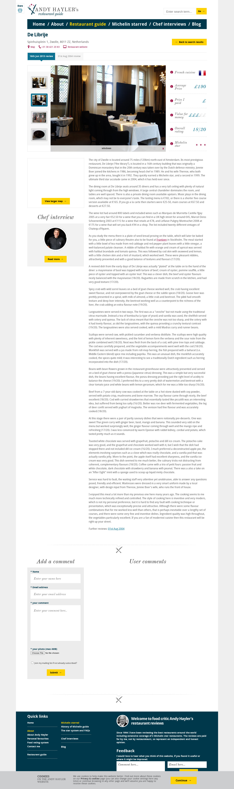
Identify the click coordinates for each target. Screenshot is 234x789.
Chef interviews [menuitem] (169, 24)
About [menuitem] (57, 24)
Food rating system (38, 743)
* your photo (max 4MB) (44, 649)
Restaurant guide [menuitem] (88, 24)
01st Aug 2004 (116, 529)
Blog (63, 747)
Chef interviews (69, 739)
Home (30, 723)
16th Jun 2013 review (41, 56)
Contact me (33, 747)
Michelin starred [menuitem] (129, 24)
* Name (35, 572)
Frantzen (162, 240)
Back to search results (191, 42)
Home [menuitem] (39, 24)
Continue (181, 780)
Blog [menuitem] (196, 24)
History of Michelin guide (75, 727)
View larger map (54, 201)
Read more (54, 259)
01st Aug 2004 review (69, 56)
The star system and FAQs (75, 731)
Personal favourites (38, 739)
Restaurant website (77, 47)
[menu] (117, 21)
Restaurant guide (36, 755)
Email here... (177, 764)
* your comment (40, 603)
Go (199, 11)
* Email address (39, 587)
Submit (54, 673)
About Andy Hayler (37, 735)
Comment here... (128, 764)
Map (33, 47)
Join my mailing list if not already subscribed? (55, 663)
